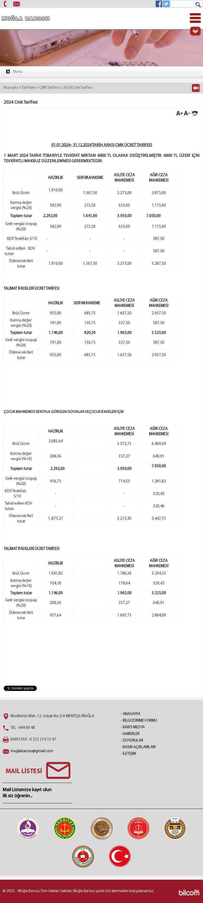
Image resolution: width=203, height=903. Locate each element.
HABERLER (131, 734)
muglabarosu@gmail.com (32, 751)
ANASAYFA (131, 714)
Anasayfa (10, 88)
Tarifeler (28, 88)
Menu (13, 71)
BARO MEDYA (134, 727)
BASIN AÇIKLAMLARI (139, 747)
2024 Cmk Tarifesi (77, 88)
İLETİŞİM (129, 754)
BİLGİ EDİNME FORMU (140, 721)
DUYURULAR (133, 741)
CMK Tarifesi (49, 88)
